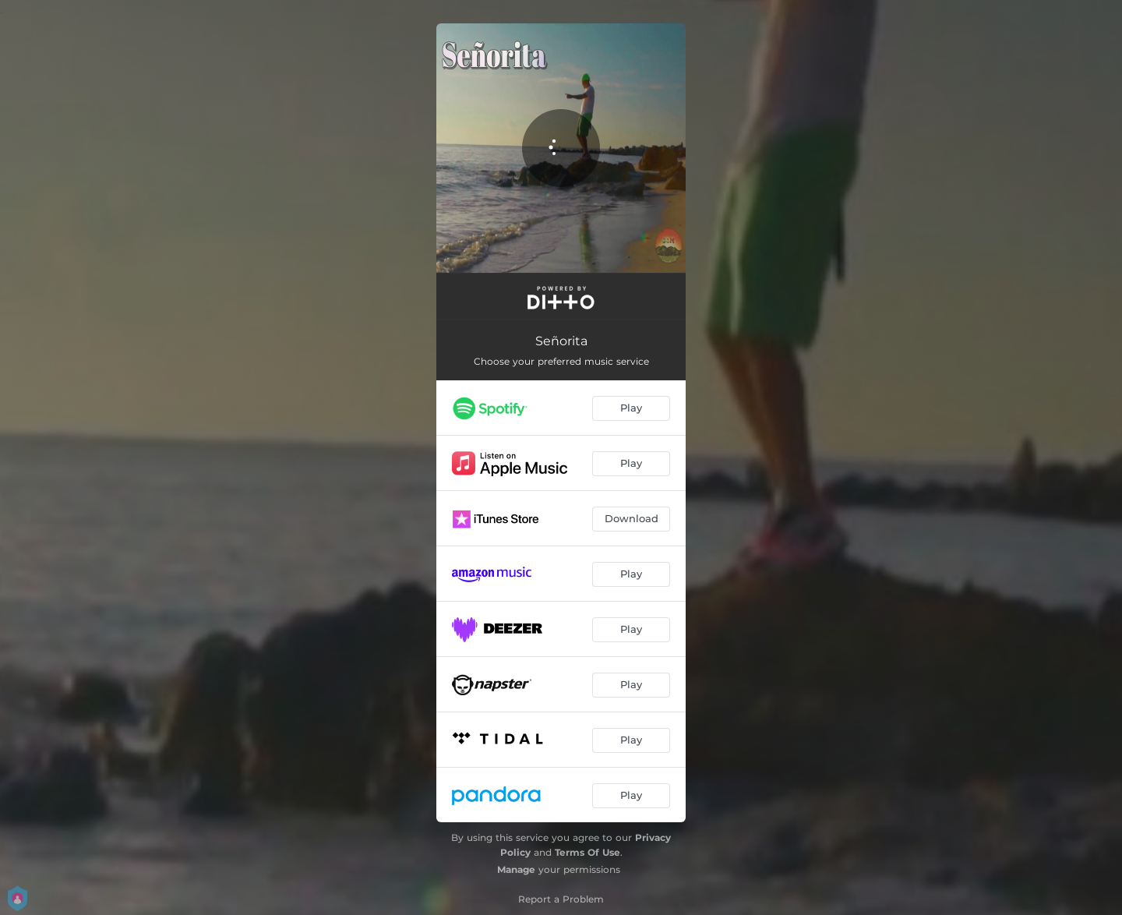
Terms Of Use (587, 852)
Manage (516, 869)
